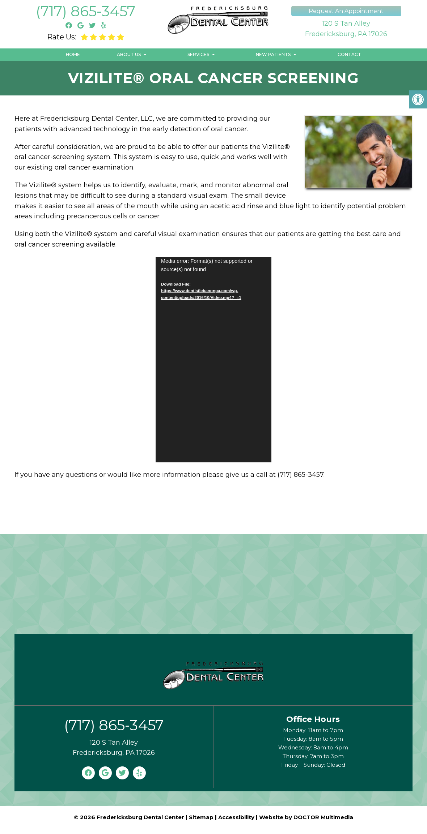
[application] (213, 359)
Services (198, 54)
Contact (349, 54)
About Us (129, 54)
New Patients (273, 54)
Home (73, 54)
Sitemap (201, 817)
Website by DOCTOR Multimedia (306, 817)
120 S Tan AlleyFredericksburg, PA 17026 (346, 29)
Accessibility (236, 817)
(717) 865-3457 (85, 11)
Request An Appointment (346, 11)
